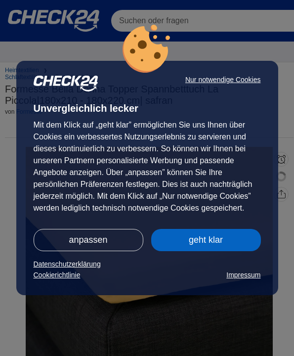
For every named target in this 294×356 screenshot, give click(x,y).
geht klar (206, 240)
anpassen (88, 240)
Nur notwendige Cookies (223, 80)
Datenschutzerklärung (67, 264)
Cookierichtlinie (57, 275)
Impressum (243, 275)
